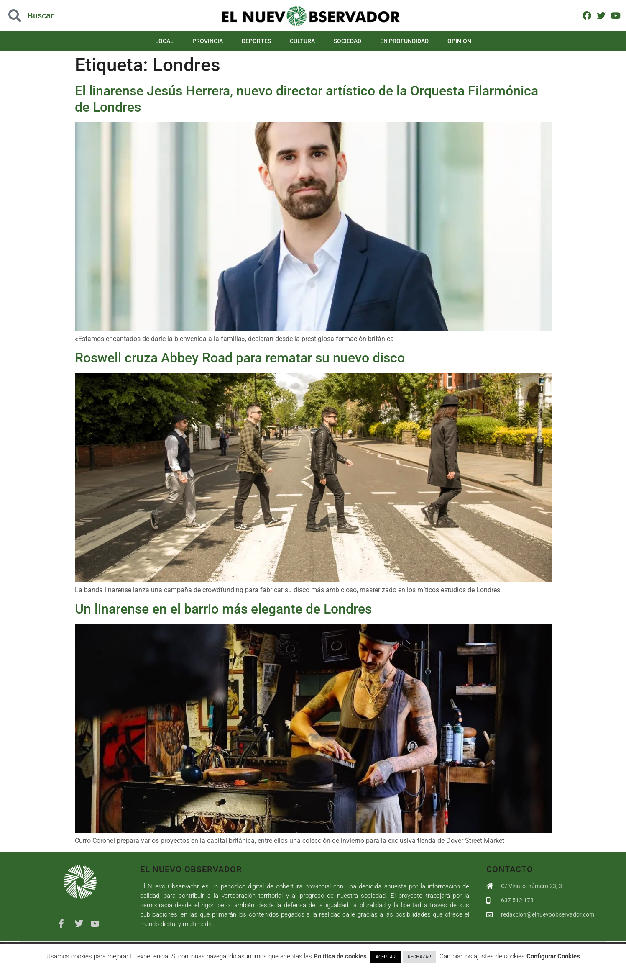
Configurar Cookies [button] (553, 956)
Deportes (256, 41)
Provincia (207, 41)
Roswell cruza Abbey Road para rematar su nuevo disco (240, 358)
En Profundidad (404, 41)
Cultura (302, 41)
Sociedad (347, 41)
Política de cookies (340, 956)
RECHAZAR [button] (419, 957)
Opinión (459, 41)
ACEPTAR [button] (386, 957)
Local (164, 41)
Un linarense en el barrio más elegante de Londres (223, 609)
